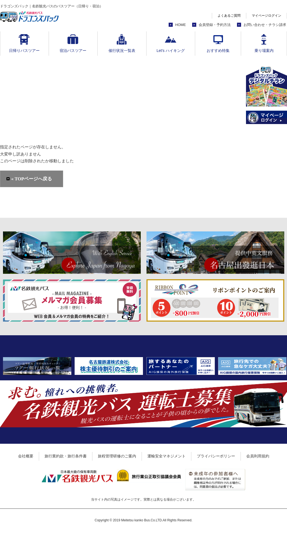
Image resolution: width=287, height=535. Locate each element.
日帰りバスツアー (24, 50)
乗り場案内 (264, 50)
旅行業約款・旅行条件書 (66, 456)
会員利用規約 (257, 456)
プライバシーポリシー (216, 456)
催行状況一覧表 (122, 50)
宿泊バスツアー (73, 50)
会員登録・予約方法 (215, 25)
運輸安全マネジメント (166, 456)
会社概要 (25, 456)
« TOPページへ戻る (31, 178)
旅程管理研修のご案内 (117, 456)
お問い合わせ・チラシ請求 (265, 25)
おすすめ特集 (218, 50)
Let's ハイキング (171, 50)
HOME (180, 25)
